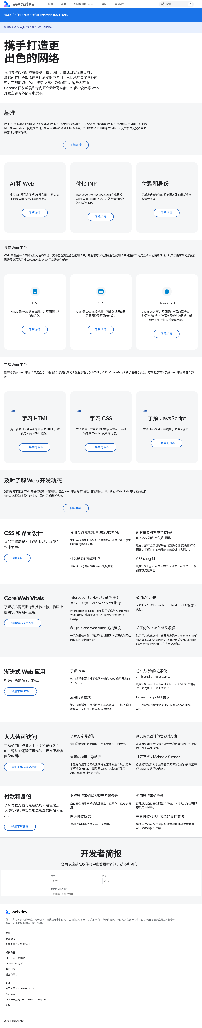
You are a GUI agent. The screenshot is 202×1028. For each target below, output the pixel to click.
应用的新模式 (80, 697)
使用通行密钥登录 (149, 796)
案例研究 (119, 4)
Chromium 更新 (14, 963)
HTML (35, 303)
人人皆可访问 (20, 737)
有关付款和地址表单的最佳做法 (160, 816)
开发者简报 (101, 854)
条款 (6, 1020)
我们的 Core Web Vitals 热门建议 (95, 628)
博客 (104, 4)
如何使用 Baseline (83, 4)
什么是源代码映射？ (85, 559)
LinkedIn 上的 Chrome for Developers (26, 999)
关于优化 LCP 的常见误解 (155, 628)
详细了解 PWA (20, 691)
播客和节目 (12, 974)
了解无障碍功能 (82, 736)
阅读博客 (76, 508)
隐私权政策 (18, 1020)
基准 (63, 4)
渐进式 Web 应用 (24, 671)
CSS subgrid (145, 559)
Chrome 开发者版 (15, 958)
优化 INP (86, 183)
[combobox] (176, 4)
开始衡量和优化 (114, 199)
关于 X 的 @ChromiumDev (20, 988)
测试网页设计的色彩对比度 (156, 736)
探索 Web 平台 (15, 248)
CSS (101, 303)
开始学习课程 (34, 447)
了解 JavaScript (167, 418)
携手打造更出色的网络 (31, 52)
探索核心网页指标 (22, 623)
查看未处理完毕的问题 (18, 944)
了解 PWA (77, 671)
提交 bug (10, 938)
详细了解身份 (20, 826)
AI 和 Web (22, 183)
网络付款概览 (80, 816)
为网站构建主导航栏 (85, 757)
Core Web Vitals (24, 598)
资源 (50, 4)
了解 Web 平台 (15, 365)
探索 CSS (17, 558)
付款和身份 (155, 183)
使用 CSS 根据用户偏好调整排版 (94, 532)
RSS (8, 1005)
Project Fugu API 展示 (152, 697)
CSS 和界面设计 (23, 533)
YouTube (10, 994)
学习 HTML (35, 418)
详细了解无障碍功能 (24, 767)
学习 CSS (101, 418)
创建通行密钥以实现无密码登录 (94, 796)
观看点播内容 (44, 27)
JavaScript (167, 303)
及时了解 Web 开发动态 (33, 480)
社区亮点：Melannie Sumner (158, 757)
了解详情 (76, 145)
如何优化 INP (146, 597)
